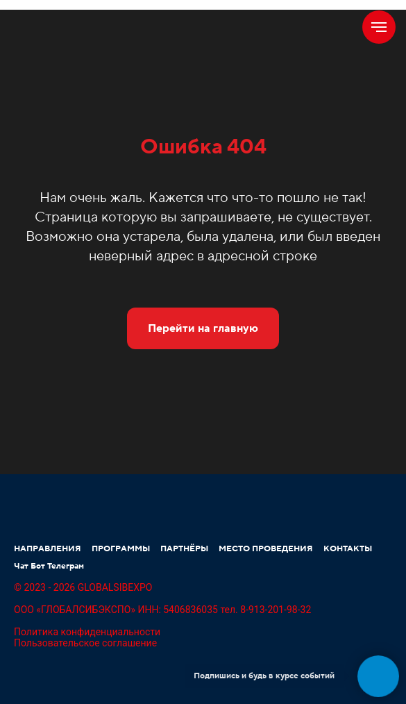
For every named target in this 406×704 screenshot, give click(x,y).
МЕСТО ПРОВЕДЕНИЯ (266, 549)
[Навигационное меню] (379, 27)
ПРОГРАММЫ (121, 549)
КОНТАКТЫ (347, 549)
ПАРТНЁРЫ (184, 549)
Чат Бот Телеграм (49, 566)
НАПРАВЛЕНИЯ (47, 549)
